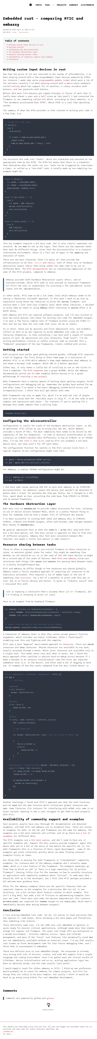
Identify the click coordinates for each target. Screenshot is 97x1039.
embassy (72, 558)
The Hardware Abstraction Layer (23, 52)
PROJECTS (61, 5)
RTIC (60, 558)
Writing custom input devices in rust (26, 45)
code (66, 80)
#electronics (24, 32)
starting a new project (34, 376)
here (81, 448)
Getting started (16, 47)
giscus (50, 998)
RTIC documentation (37, 269)
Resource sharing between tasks (23, 54)
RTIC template (35, 370)
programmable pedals (50, 80)
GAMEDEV (73, 5)
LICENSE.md (8, 1031)
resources (68, 644)
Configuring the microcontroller (23, 50)
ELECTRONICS (87, 5)
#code (14, 32)
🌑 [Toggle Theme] (30, 5)
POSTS (39, 5)
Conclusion (13, 59)
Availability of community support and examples (31, 57)
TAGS (47, 5)
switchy (15, 86)
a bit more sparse (39, 840)
